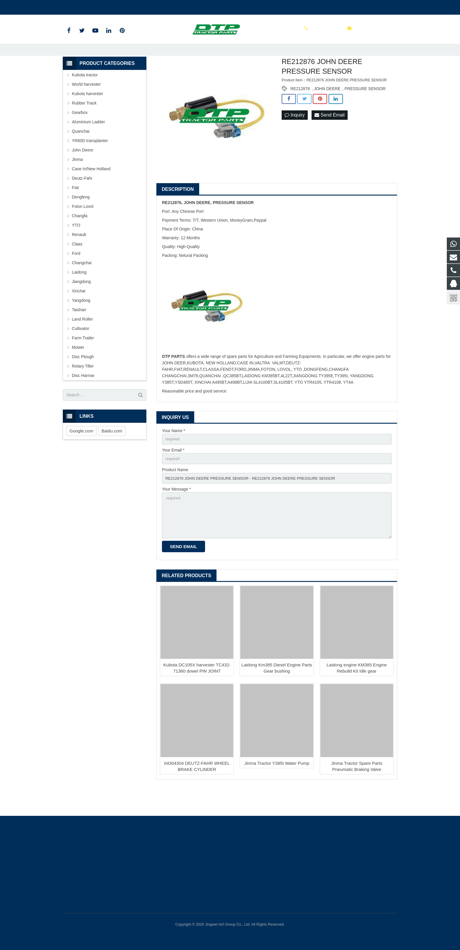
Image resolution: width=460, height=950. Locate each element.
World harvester (86, 104)
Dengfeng (81, 217)
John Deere (82, 170)
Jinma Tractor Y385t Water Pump (276, 789)
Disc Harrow (83, 396)
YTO (76, 245)
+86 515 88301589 (84, 6)
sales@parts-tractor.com (133, 6)
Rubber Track (84, 123)
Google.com (81, 451)
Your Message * (176, 512)
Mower (78, 367)
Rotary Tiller (83, 386)
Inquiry (295, 135)
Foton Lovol (82, 227)
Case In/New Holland (91, 189)
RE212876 (300, 109)
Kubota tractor (85, 95)
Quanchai (80, 151)
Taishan (79, 330)
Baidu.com (112, 451)
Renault (79, 255)
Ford (76, 274)
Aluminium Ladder (88, 142)
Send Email (329, 135)
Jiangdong (81, 302)
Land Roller (82, 339)
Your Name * (173, 451)
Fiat (75, 208)
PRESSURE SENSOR (364, 109)
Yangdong (81, 321)
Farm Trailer (83, 358)
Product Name (175, 491)
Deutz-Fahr (82, 198)
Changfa (79, 236)
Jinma (77, 180)
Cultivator (80, 349)
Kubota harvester (87, 114)
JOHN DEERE (327, 109)
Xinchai (78, 311)
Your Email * (173, 471)
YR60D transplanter (90, 161)
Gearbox (80, 133)
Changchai (82, 283)
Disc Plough (83, 377)
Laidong (79, 292)
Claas (77, 264)
